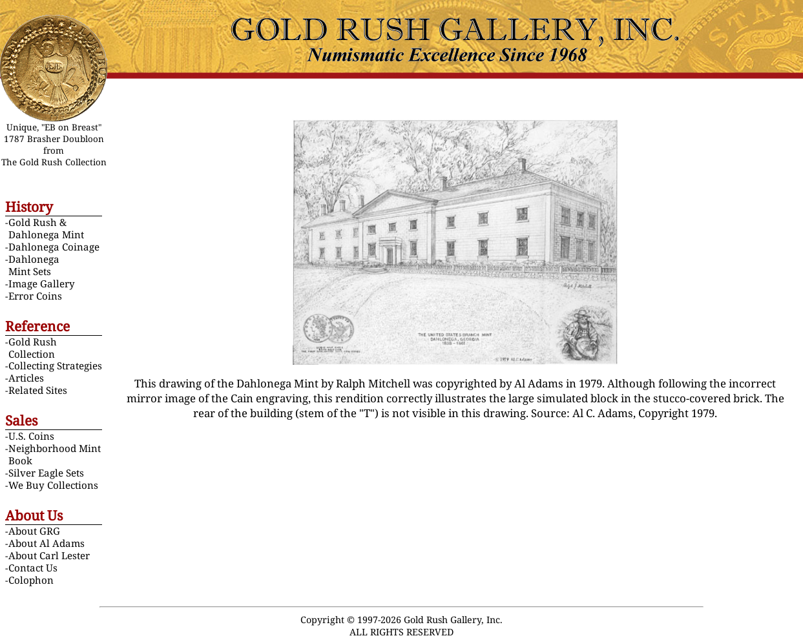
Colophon (31, 579)
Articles (26, 377)
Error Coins (35, 295)
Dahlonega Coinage (53, 246)
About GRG (34, 530)
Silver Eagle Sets (46, 472)
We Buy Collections (53, 485)
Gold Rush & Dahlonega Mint (46, 228)
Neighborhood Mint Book (54, 454)
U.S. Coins (31, 435)
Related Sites (37, 390)
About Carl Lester (49, 555)
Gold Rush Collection (32, 347)
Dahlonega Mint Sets (33, 265)
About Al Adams (46, 543)
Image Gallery (41, 283)
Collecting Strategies (55, 365)
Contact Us (32, 567)
